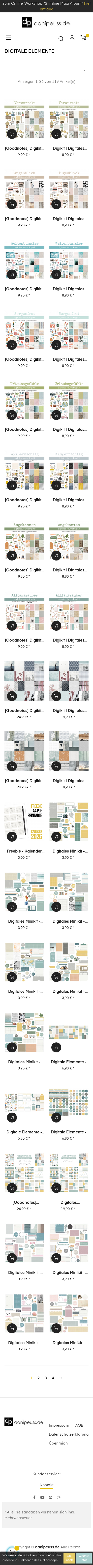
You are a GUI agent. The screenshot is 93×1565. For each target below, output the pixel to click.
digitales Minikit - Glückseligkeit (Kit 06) (24, 1273)
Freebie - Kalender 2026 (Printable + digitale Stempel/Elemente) (24, 852)
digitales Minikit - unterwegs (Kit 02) (68, 992)
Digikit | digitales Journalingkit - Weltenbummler (68, 289)
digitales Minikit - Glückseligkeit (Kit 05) (69, 1273)
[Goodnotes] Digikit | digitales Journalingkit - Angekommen (24, 570)
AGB (79, 1425)
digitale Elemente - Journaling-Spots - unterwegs (69, 1062)
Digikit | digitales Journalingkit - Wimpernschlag (68, 500)
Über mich (58, 1443)
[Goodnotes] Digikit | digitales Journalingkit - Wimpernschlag (24, 500)
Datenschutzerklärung (69, 1434)
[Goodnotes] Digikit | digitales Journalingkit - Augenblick (24, 219)
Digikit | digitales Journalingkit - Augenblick (68, 219)
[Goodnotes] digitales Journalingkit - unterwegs (24, 1203)
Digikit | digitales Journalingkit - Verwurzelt (68, 149)
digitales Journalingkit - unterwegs (68, 1203)
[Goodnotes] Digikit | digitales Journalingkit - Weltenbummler (24, 289)
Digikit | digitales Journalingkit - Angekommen (68, 570)
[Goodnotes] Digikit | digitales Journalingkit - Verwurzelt (24, 149)
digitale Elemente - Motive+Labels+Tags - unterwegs (24, 1132)
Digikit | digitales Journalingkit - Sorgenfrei (68, 360)
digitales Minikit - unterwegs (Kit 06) (68, 852)
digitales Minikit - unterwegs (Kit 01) (24, 1062)
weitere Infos (84, 1558)
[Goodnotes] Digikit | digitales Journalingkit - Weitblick (24, 781)
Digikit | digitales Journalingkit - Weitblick (68, 781)
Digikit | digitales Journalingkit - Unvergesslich (68, 711)
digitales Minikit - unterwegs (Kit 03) (24, 992)
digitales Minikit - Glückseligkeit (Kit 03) (69, 1343)
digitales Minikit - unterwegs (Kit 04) (68, 922)
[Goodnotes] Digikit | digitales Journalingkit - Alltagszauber (24, 641)
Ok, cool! (69, 1558)
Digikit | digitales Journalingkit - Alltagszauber (68, 641)
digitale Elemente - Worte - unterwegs (69, 1132)
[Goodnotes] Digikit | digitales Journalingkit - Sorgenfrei (24, 360)
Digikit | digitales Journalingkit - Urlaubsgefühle (68, 430)
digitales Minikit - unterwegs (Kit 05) (24, 922)
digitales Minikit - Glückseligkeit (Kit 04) (24, 1343)
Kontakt (47, 1485)
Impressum (59, 1425)
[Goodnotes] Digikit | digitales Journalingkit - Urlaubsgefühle (24, 430)
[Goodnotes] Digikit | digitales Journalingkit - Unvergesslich (24, 711)
